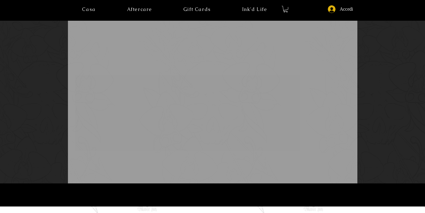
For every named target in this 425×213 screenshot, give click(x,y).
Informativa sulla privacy (182, 194)
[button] (255, 9)
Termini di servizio (212, 194)
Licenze (232, 194)
